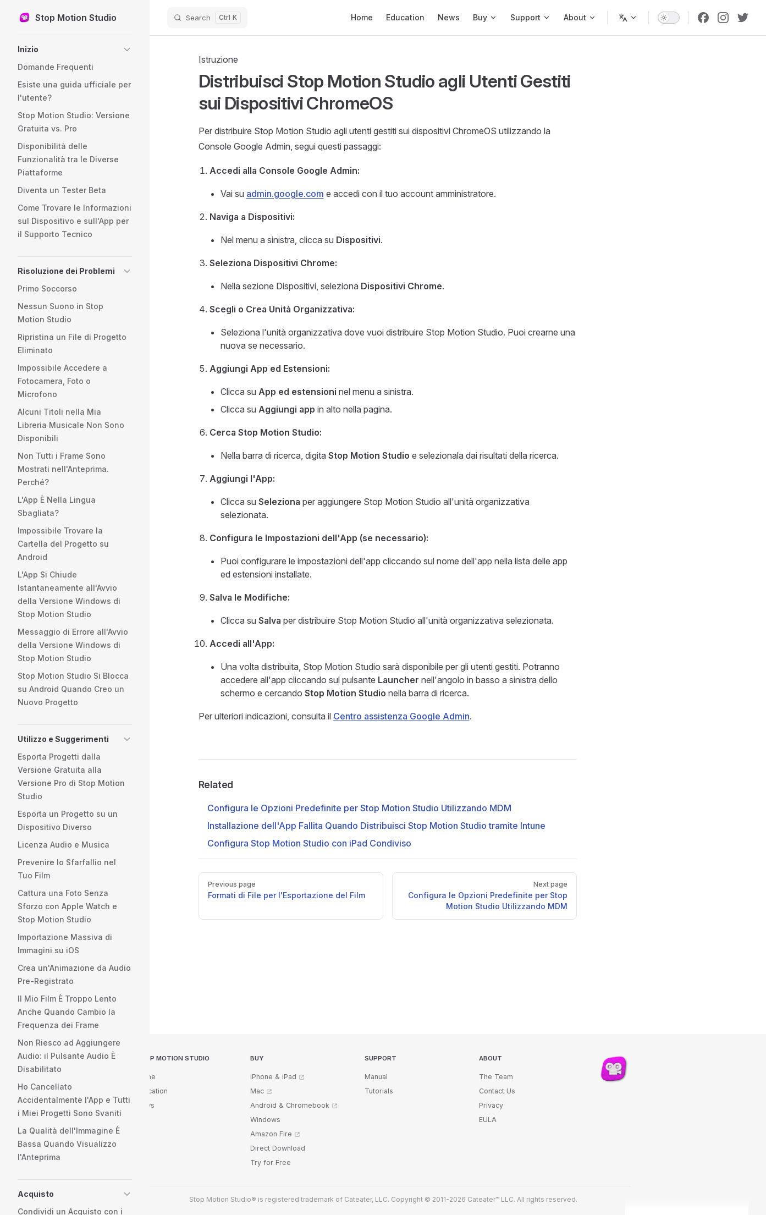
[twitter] (743, 18)
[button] (75, 49)
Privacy (491, 1105)
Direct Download (277, 1148)
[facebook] (703, 18)
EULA (488, 1119)
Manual (376, 1077)
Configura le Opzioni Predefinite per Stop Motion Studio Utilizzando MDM (359, 807)
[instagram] (723, 18)
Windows (265, 1119)
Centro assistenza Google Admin (401, 716)
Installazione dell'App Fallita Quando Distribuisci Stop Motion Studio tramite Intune (376, 825)
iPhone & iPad (273, 1077)
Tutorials (379, 1091)
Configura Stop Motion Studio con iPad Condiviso (309, 843)
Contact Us (497, 1091)
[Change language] (628, 17)
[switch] (669, 18)
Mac (257, 1091)
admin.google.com (285, 193)
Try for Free (270, 1162)
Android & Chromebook (289, 1105)
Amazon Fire (271, 1134)
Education (152, 1091)
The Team (496, 1077)
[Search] (207, 17)
